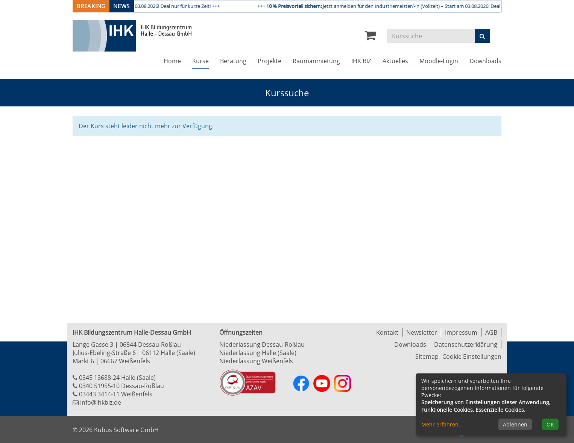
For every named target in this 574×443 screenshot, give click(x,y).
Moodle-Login (438, 61)
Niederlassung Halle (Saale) (257, 353)
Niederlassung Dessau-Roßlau (262, 344)
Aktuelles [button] (395, 61)
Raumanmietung (316, 61)
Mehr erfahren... (442, 424)
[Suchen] (482, 36)
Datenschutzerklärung (465, 344)
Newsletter (421, 332)
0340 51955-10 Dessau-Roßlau (121, 386)
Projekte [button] (269, 61)
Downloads (485, 61)
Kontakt (387, 332)
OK (550, 424)
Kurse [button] (203, 60)
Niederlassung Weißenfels (256, 361)
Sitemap (427, 356)
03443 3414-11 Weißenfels (115, 394)
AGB (491, 332)
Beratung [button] (233, 61)
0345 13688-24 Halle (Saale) (117, 377)
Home (172, 61)
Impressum (461, 332)
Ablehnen (515, 424)
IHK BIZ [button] (361, 61)
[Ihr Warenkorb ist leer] (370, 37)
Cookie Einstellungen (471, 356)
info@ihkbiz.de (100, 402)
